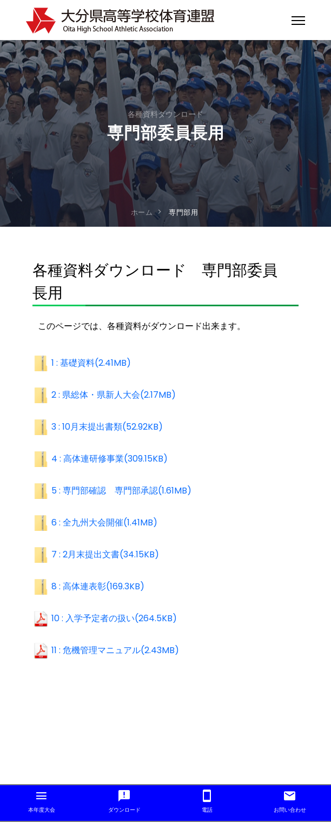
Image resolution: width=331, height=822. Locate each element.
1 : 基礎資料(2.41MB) (91, 363)
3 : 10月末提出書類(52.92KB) (107, 426)
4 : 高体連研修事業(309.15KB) (109, 458)
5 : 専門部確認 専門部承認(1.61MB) (121, 490)
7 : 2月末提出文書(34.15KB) (105, 554)
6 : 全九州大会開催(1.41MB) (104, 522)
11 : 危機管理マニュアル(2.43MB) (115, 650)
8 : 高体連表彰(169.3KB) (97, 586)
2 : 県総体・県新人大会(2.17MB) (113, 395)
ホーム (142, 212)
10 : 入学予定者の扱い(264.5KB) (114, 618)
